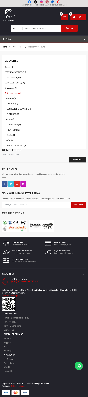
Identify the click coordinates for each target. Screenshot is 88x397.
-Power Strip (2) (12, 130)
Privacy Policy (10, 322)
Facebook (4, 184)
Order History (9, 363)
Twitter (11, 184)
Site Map (8, 351)
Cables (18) (9, 67)
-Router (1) (10, 135)
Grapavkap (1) (11, 88)
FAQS (6, 346)
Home (4, 47)
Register (25, 5)
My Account (9, 359)
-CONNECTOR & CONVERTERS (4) (19, 109)
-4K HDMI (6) (10, 98)
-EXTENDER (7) (12, 114)
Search (69, 28)
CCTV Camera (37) (13, 77)
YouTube (17, 184)
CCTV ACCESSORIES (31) (15, 72)
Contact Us (9, 330)
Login (32, 5)
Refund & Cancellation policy (16, 318)
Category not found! (36, 47)
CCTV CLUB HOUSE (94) (15, 83)
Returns (7, 338)
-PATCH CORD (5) (13, 125)
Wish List (8, 367)
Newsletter (9, 371)
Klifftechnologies (18, 386)
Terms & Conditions (12, 326)
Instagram (23, 184)
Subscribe (78, 205)
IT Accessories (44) (13, 93)
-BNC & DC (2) (11, 104)
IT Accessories (17, 47)
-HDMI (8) (9, 119)
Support (7, 342)
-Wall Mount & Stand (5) (15, 145)
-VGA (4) (9, 140)
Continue (77, 160)
